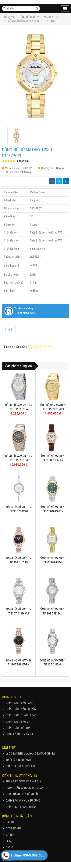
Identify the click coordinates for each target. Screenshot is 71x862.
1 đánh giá (22, 161)
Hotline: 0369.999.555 (23, 855)
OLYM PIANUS (13, 828)
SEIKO (9, 841)
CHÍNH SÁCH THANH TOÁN (21, 715)
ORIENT (10, 822)
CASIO (9, 847)
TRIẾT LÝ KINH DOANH (18, 760)
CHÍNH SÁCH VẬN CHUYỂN (21, 709)
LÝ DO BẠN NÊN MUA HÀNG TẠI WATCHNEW (30, 753)
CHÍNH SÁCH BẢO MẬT (19, 721)
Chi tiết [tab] (8, 329)
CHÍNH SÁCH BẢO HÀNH (19, 702)
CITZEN (10, 834)
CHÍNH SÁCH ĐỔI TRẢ (18, 728)
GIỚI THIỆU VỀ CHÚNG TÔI (20, 766)
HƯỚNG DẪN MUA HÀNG (19, 734)
